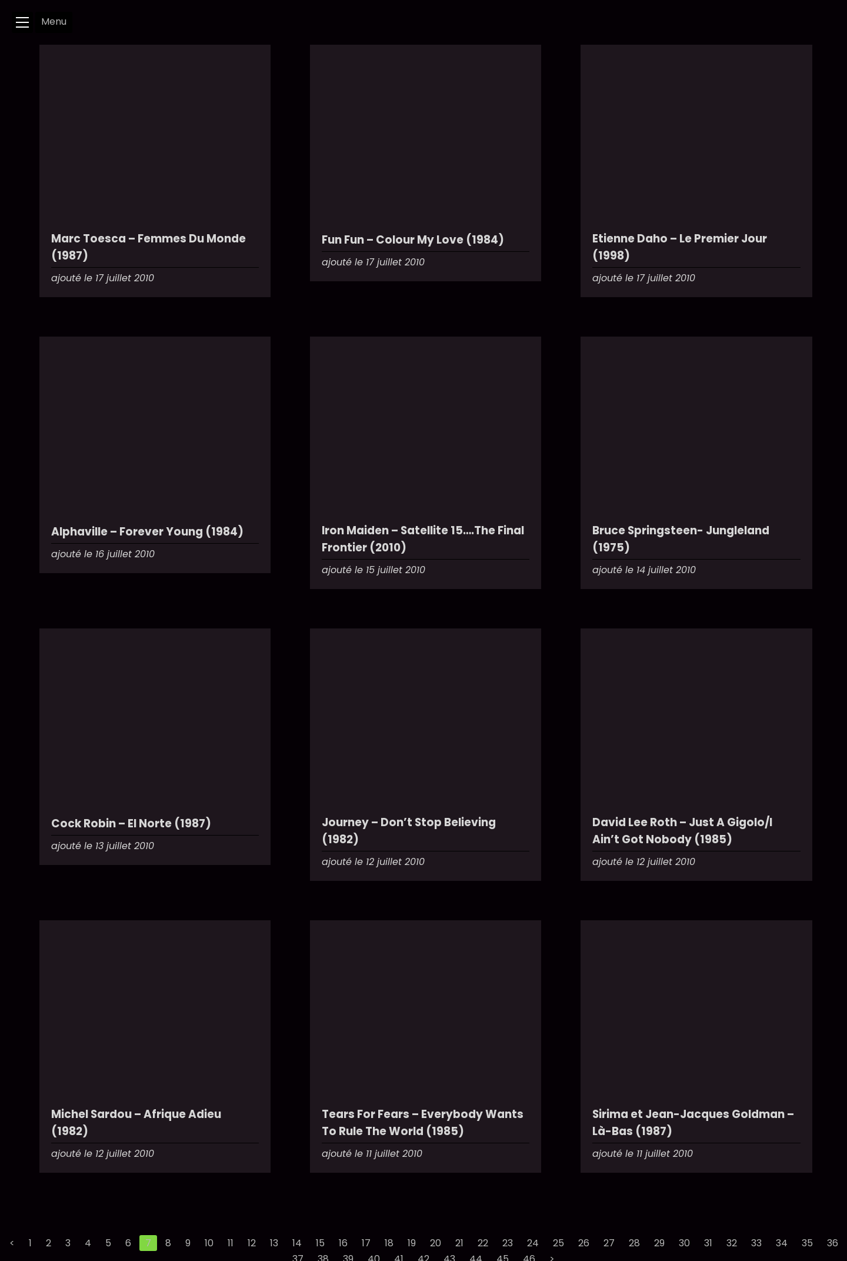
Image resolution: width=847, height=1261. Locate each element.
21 (459, 1243)
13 (274, 1243)
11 (231, 1243)
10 (209, 1243)
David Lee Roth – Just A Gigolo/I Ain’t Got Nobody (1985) (682, 830)
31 (708, 1243)
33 (756, 1243)
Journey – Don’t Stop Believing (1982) (409, 830)
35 (807, 1243)
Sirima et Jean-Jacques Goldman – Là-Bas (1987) (693, 1122)
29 (659, 1243)
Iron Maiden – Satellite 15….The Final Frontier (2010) (423, 539)
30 (684, 1243)
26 (583, 1243)
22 (483, 1243)
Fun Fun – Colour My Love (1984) (413, 240)
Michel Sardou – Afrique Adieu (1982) (136, 1122)
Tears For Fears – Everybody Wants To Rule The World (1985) (422, 1122)
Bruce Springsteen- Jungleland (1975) (680, 539)
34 (782, 1243)
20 (435, 1243)
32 (731, 1243)
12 (252, 1243)
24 (533, 1243)
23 (507, 1243)
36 (832, 1243)
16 (343, 1243)
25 (558, 1243)
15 (320, 1243)
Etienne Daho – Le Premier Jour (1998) (679, 247)
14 (297, 1243)
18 (389, 1243)
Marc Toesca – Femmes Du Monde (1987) (148, 247)
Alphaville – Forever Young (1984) (147, 532)
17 (366, 1243)
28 (634, 1243)
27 (609, 1243)
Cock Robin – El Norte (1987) (131, 823)
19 (412, 1243)
